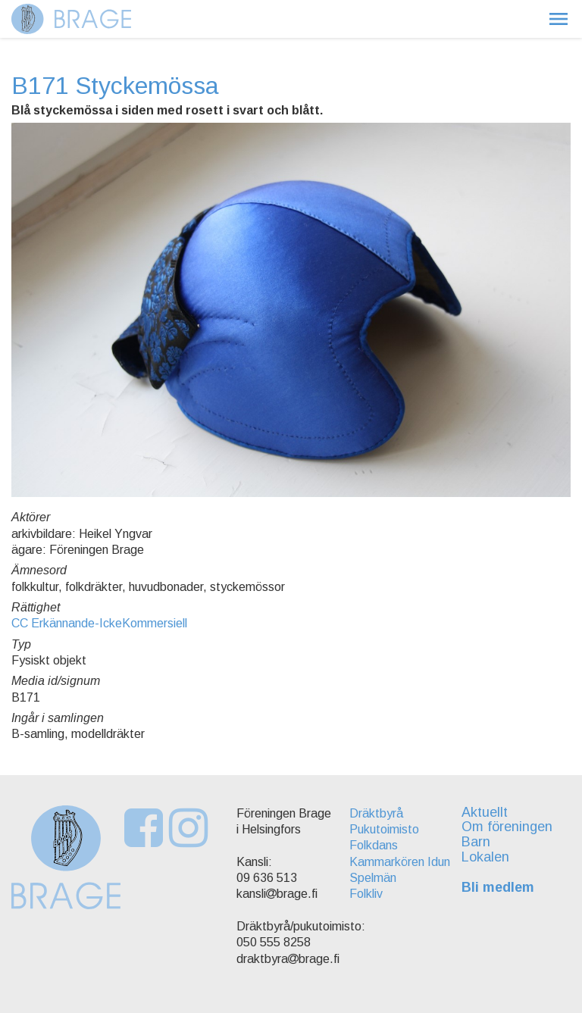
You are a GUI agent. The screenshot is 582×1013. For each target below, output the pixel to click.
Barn (476, 841)
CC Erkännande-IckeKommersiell (99, 623)
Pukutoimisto (384, 829)
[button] (558, 19)
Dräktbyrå (376, 813)
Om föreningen (507, 826)
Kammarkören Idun (399, 861)
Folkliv (366, 893)
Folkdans (373, 845)
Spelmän (372, 877)
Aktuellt (485, 812)
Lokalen (485, 856)
